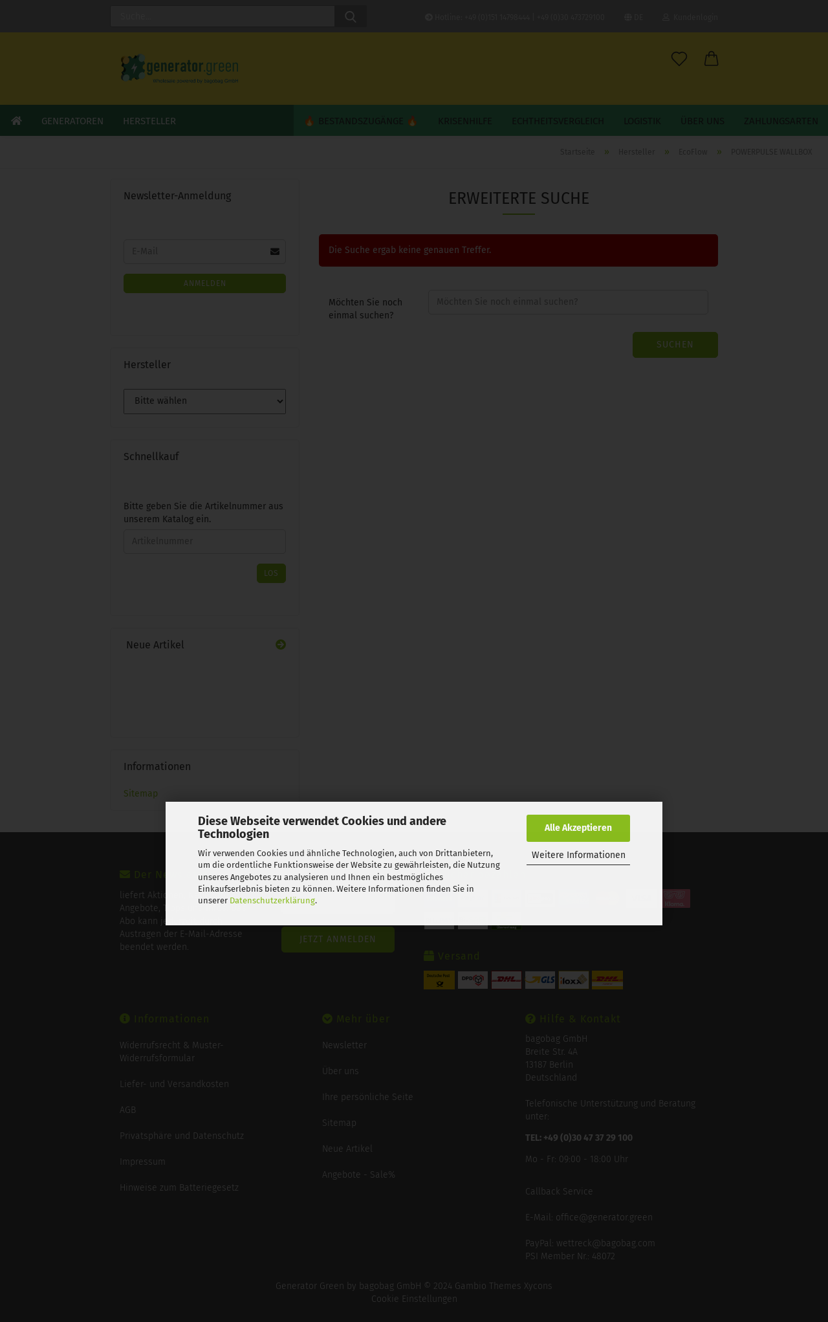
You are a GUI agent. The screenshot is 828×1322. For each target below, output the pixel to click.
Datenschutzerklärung (272, 900)
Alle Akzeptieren (578, 827)
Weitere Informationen (579, 855)
